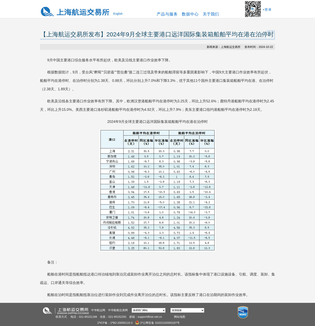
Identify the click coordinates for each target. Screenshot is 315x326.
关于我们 (211, 14)
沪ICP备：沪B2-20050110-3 (115, 322)
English (118, 13)
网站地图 (179, 316)
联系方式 (61, 316)
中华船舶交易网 (118, 310)
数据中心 (190, 14)
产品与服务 (167, 14)
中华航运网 (98, 310)
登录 (268, 9)
